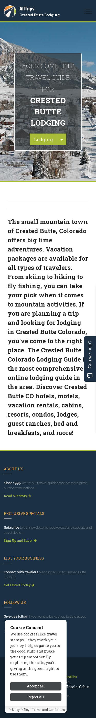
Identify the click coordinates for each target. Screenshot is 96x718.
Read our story (17, 496)
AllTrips (26, 8)
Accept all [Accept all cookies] (36, 691)
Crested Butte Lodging (39, 14)
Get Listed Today (19, 585)
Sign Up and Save (20, 540)
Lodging (43, 139)
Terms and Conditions (48, 715)
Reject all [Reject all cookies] (35, 702)
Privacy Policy (18, 715)
